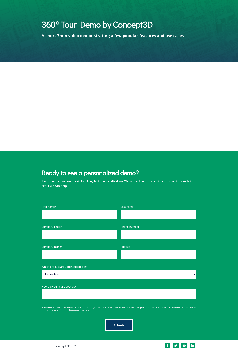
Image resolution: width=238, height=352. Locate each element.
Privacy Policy (84, 310)
